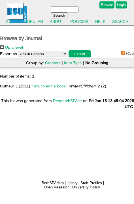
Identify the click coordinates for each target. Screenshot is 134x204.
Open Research (56, 187)
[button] (80, 53)
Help (100, 21)
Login (121, 5)
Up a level (11, 47)
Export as (8, 53)
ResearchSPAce (67, 100)
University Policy (86, 187)
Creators (53, 63)
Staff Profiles (91, 183)
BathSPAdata (53, 183)
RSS (126, 53)
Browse (107, 5)
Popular (33, 21)
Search (120, 21)
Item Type (73, 63)
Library (72, 183)
